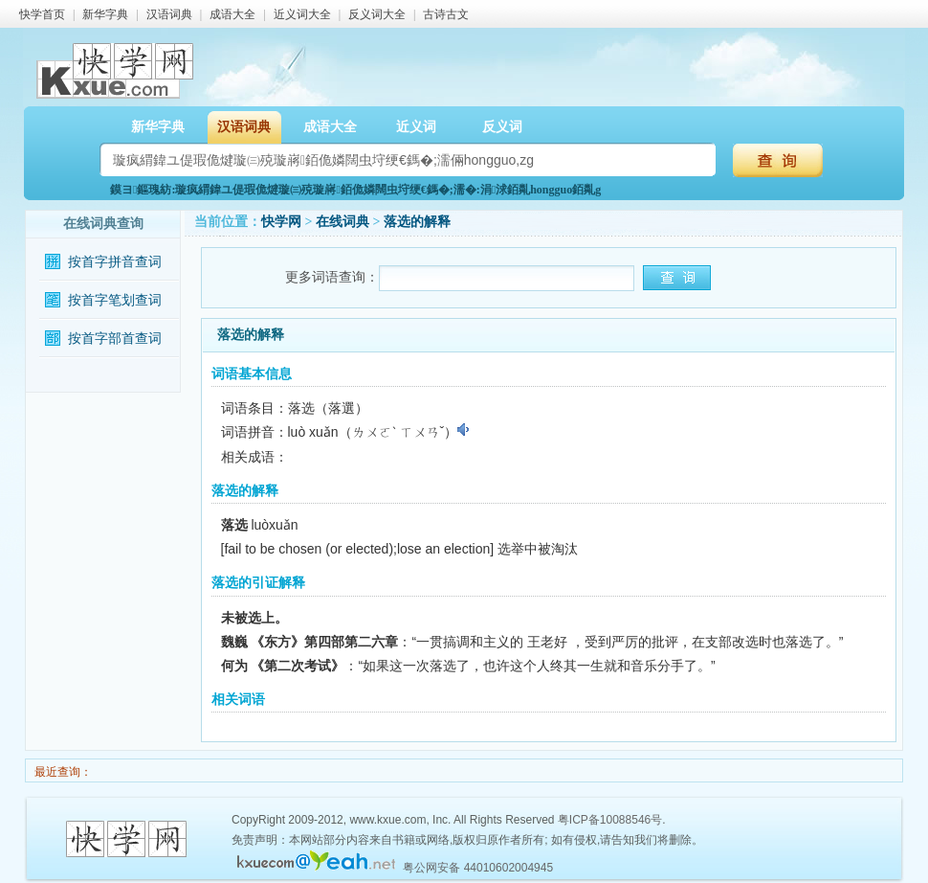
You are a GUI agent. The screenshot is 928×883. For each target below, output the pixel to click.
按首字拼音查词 (115, 262)
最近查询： (62, 772)
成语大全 (232, 14)
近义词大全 (302, 14)
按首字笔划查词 (115, 300)
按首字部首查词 (115, 338)
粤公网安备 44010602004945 (478, 867)
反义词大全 (377, 14)
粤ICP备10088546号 (610, 819)
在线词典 (342, 222)
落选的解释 (417, 222)
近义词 (416, 127)
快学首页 (42, 14)
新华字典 (105, 14)
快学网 (281, 222)
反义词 (502, 127)
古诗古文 (446, 14)
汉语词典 (169, 14)
